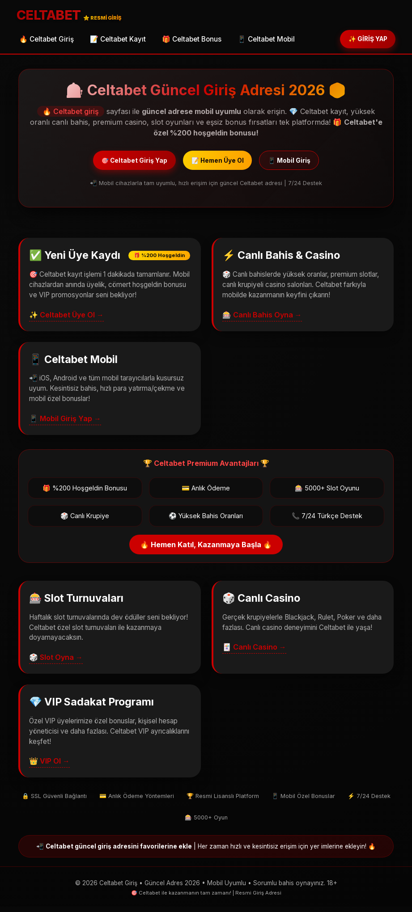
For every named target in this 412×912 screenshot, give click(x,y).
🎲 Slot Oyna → (56, 662)
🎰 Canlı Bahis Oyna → (262, 320)
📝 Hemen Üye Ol (219, 164)
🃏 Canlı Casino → (254, 652)
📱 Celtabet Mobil (266, 40)
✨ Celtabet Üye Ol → (66, 320)
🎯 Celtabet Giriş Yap (122, 164)
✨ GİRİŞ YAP (362, 40)
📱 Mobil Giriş (302, 164)
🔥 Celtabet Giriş (46, 40)
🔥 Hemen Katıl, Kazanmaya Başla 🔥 (206, 549)
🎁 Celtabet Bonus (191, 40)
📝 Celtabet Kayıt (118, 40)
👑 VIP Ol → (49, 766)
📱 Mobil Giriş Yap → (65, 423)
